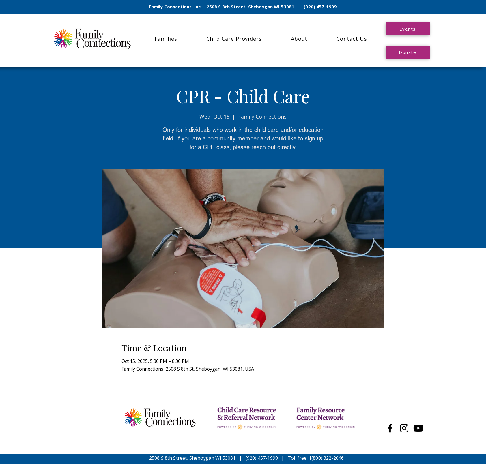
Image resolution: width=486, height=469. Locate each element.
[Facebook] (390, 428)
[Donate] (408, 52)
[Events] (408, 28)
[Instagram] (404, 428)
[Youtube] (418, 428)
